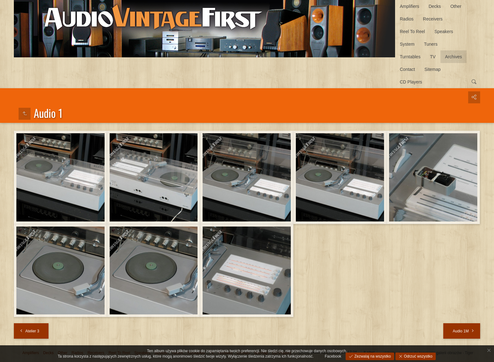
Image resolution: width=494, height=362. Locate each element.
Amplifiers (409, 6)
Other (455, 6)
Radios (407, 18)
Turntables (410, 56)
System (407, 44)
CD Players (411, 81)
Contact (407, 69)
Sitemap (432, 69)
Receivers (433, 18)
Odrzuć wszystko (418, 356)
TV (433, 56)
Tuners (431, 44)
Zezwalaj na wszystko (372, 356)
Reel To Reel (412, 31)
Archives (453, 56)
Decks (434, 6)
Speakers (443, 31)
